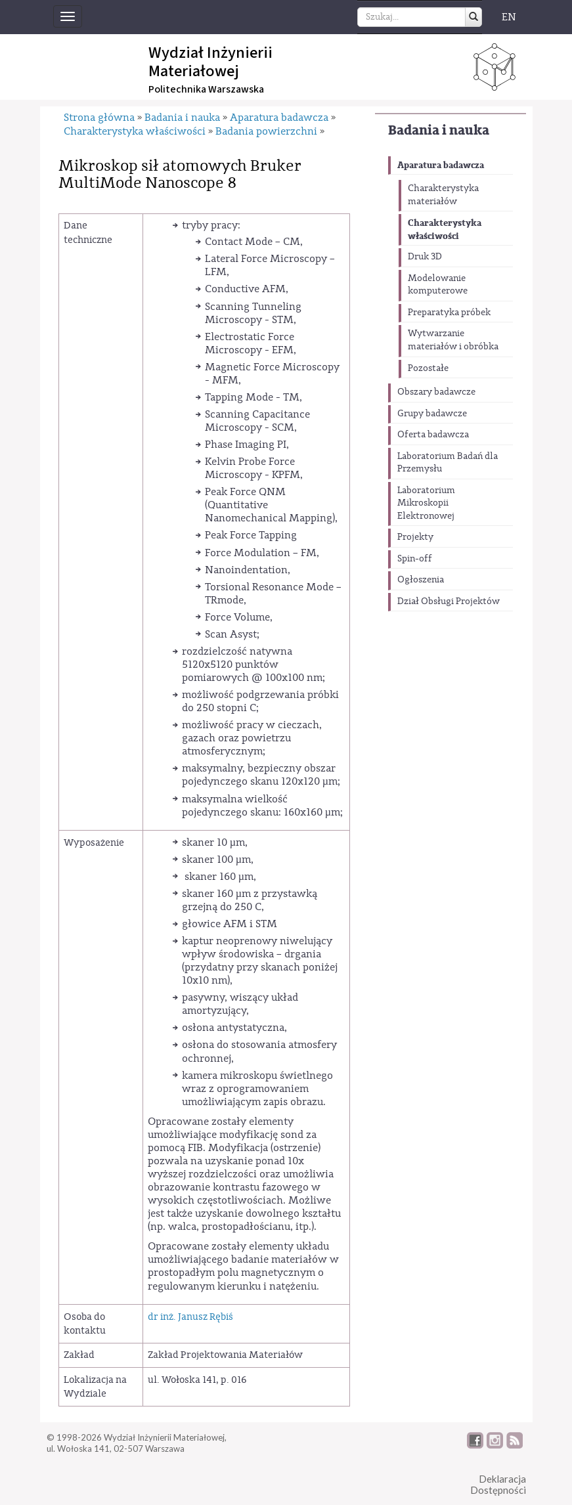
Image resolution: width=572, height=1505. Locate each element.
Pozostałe (428, 368)
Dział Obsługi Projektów (448, 601)
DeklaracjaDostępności (498, 1484)
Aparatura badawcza (440, 165)
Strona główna (99, 117)
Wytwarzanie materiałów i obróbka (453, 340)
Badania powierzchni (266, 131)
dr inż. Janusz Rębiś (190, 1317)
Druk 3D (425, 257)
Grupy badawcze (432, 414)
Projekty (415, 537)
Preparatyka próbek (449, 312)
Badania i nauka (438, 130)
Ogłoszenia (420, 580)
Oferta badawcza (433, 435)
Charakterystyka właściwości (444, 229)
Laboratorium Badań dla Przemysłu (447, 462)
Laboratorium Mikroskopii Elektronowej (426, 503)
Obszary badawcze (436, 392)
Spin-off (414, 559)
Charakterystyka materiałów (443, 195)
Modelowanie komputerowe (438, 285)
